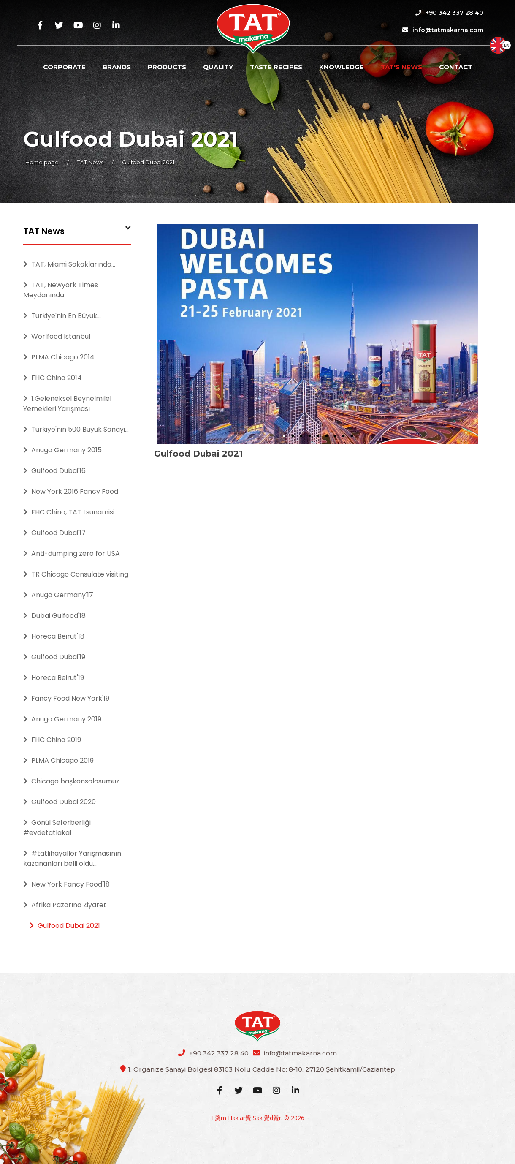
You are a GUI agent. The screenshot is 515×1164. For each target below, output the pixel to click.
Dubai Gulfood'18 (54, 615)
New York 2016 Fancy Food (70, 491)
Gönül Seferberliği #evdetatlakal (57, 828)
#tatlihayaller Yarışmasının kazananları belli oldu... (72, 858)
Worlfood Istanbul (56, 336)
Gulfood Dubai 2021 (65, 925)
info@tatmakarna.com (442, 30)
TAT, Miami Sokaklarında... (69, 264)
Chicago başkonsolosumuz (71, 781)
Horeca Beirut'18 (53, 636)
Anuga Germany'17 (58, 595)
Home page (42, 162)
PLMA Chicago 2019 (58, 760)
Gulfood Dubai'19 (54, 657)
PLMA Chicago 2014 (59, 357)
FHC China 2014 (52, 378)
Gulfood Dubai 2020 (59, 802)
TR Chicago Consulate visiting (75, 574)
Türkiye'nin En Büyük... (62, 316)
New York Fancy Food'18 (66, 884)
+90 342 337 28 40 (449, 12)
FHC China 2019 (52, 740)
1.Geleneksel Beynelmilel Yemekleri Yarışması (67, 403)
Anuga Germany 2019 (62, 719)
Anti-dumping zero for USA (71, 553)
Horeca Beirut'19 (53, 678)
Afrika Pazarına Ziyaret (64, 905)
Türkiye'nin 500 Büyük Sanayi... (76, 429)
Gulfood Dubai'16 (54, 471)
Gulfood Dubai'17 (54, 533)
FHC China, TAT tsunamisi (68, 512)
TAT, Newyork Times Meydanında (60, 290)
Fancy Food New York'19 (66, 698)
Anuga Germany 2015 (62, 450)
